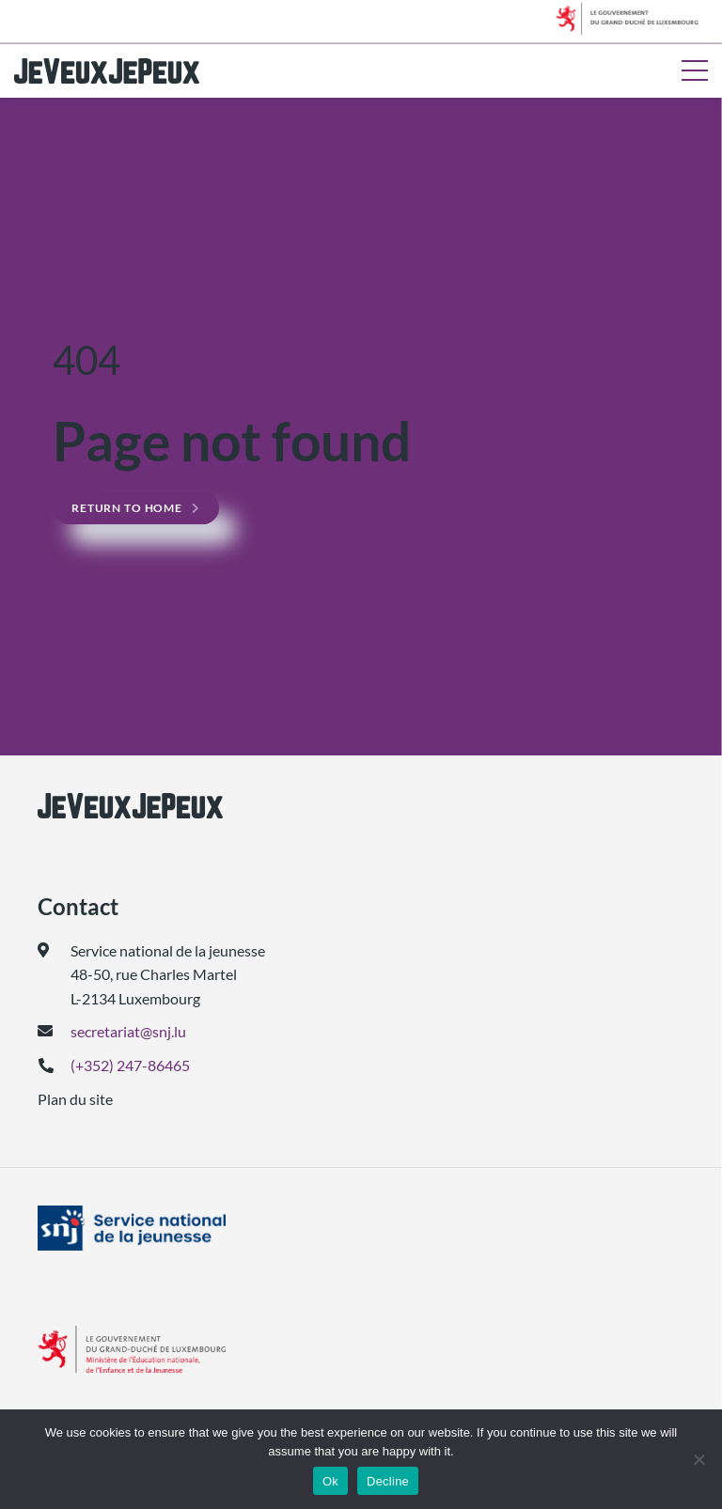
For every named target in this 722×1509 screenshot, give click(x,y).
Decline (388, 1481)
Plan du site (75, 1099)
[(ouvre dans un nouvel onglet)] (361, 1228)
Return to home (126, 508)
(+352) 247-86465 (130, 1065)
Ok (330, 1481)
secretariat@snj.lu (128, 1031)
